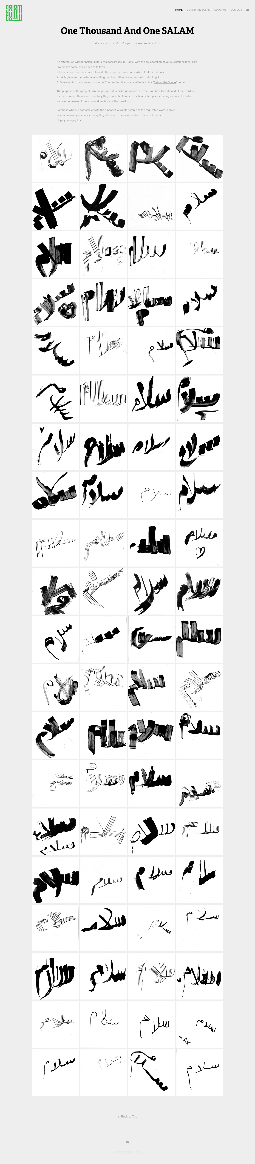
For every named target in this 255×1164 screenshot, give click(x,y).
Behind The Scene (198, 9)
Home (179, 9)
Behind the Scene (165, 82)
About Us (220, 9)
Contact (236, 9)
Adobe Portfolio (133, 1151)
